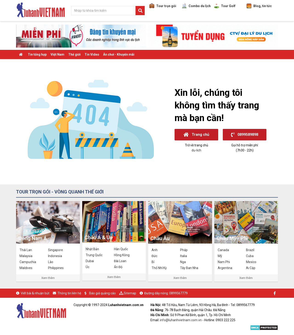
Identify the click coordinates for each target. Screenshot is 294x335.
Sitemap (130, 293)
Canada (223, 250)
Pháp (184, 250)
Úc (87, 267)
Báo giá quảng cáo (102, 293)
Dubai (90, 261)
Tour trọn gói (162, 6)
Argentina (225, 268)
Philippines (56, 268)
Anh (155, 250)
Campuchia (28, 262)
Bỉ (153, 262)
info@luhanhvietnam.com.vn (181, 320)
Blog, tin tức (259, 6)
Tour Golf (224, 6)
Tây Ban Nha (189, 268)
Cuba (250, 256)
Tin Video (92, 54)
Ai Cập (250, 268)
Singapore (55, 250)
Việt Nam (57, 54)
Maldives (26, 268)
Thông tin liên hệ (69, 293)
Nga (183, 262)
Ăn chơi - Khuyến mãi (118, 54)
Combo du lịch (196, 6)
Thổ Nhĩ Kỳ (159, 268)
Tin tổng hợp (37, 54)
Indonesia (55, 256)
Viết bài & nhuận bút (35, 293)
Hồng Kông (122, 255)
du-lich (196, 150)
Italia (183, 256)
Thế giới (74, 54)
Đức (154, 256)
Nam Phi (224, 262)
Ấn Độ (118, 267)
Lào (50, 262)
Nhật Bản (92, 249)
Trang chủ (196, 134)
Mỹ (220, 256)
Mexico (251, 262)
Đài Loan (120, 261)
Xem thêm (48, 278)
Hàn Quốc (121, 249)
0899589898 (244, 134)
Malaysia (26, 256)
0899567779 (178, 293)
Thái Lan (26, 250)
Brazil (250, 250)
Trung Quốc (94, 255)
